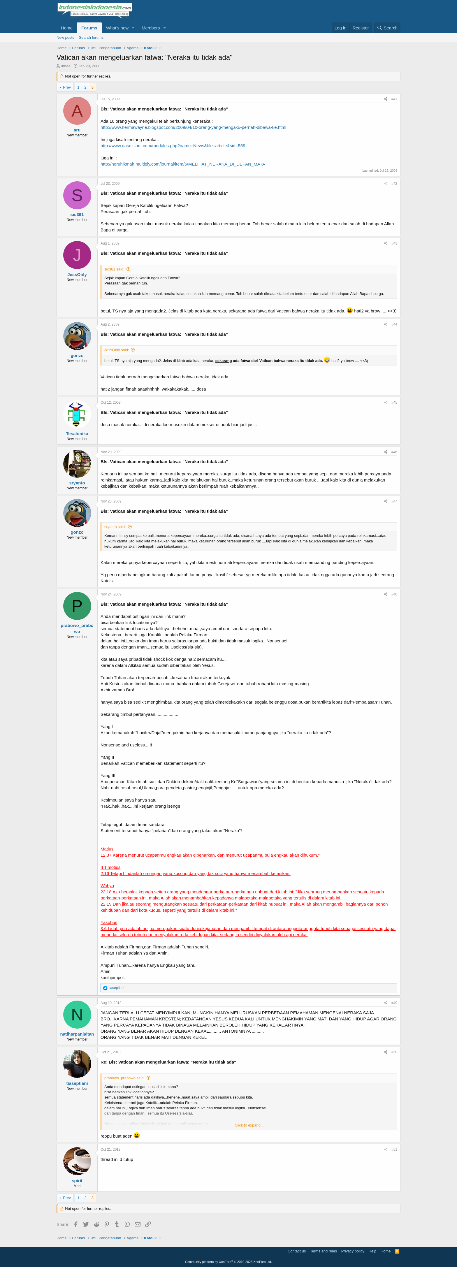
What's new (117, 27)
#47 (394, 501)
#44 (394, 324)
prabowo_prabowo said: (124, 1078)
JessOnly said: (116, 350)
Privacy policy (352, 1251)
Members (151, 27)
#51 (394, 1149)
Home (67, 27)
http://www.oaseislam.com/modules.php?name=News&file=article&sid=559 (173, 145)
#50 (394, 1052)
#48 (394, 594)
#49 (394, 1003)
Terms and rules (323, 1251)
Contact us (297, 1251)
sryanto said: (115, 527)
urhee (66, 66)
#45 (394, 402)
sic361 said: (114, 269)
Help (373, 1251)
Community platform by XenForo (228, 1262)
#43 (394, 243)
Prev (67, 87)
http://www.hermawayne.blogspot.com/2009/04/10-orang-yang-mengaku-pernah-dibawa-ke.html (193, 127)
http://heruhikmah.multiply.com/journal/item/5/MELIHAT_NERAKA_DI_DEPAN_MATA (183, 163)
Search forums (91, 37)
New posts (65, 37)
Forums (89, 27)
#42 (394, 184)
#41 (394, 99)
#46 (394, 452)
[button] (133, 27)
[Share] (385, 99)
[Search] (387, 27)
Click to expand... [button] (249, 1125)
